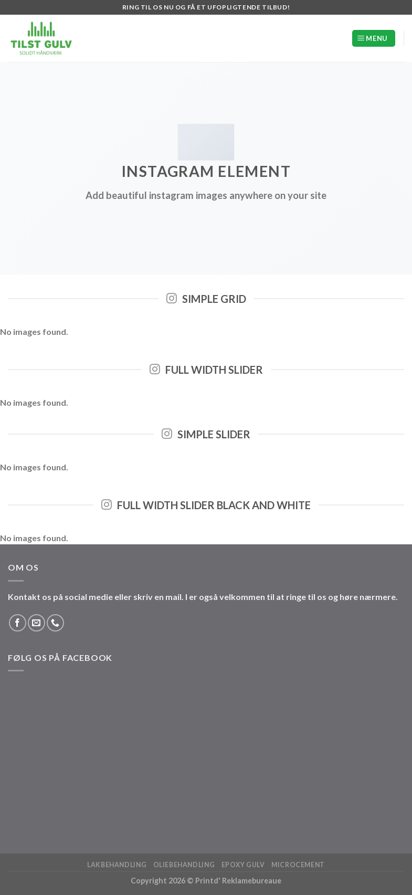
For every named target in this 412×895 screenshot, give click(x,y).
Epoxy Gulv (243, 865)
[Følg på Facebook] (17, 622)
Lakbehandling (116, 865)
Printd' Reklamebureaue (238, 880)
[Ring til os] (55, 622)
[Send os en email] (36, 622)
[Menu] (373, 38)
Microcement (298, 865)
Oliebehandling (184, 865)
